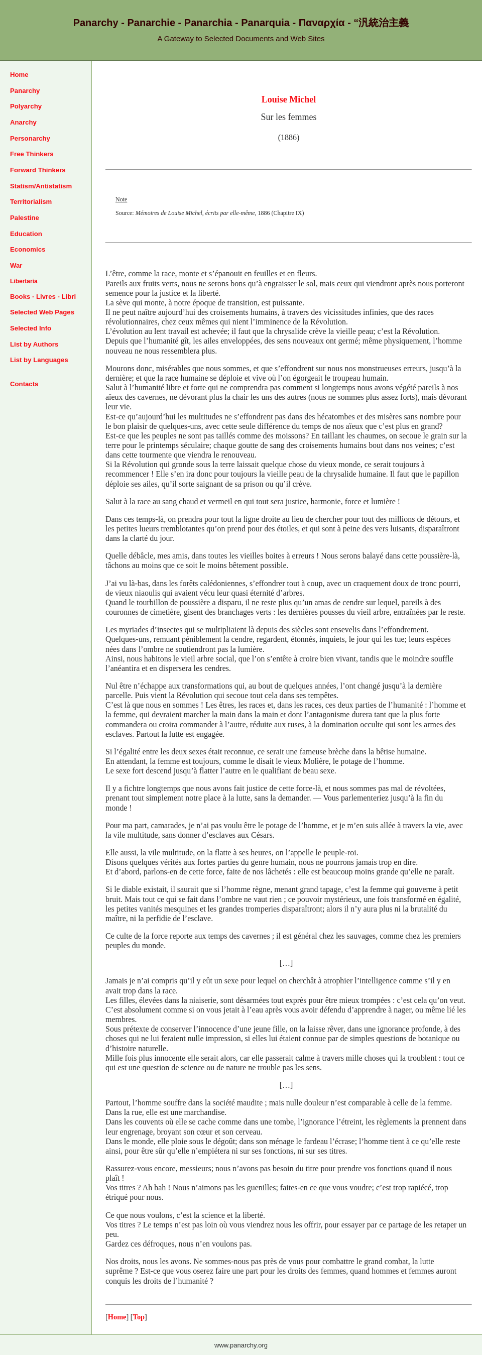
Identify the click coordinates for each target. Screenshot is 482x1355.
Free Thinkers (32, 154)
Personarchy (30, 138)
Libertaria (24, 281)
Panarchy (25, 90)
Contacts (24, 384)
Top (139, 1317)
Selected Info (30, 328)
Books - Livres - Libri (43, 296)
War (16, 265)
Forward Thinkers (38, 170)
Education (26, 234)
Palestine (24, 217)
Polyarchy (26, 106)
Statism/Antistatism (41, 186)
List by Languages (39, 360)
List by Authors (34, 344)
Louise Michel (289, 99)
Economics (27, 249)
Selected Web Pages (42, 312)
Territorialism (31, 201)
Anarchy (23, 122)
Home (19, 74)
